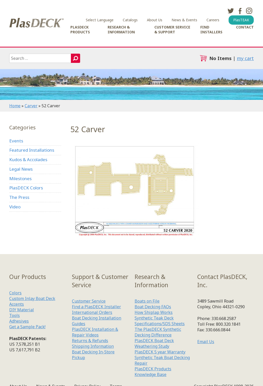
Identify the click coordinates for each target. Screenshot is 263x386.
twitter (230, 10)
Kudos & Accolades (28, 159)
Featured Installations (31, 150)
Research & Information (121, 29)
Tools (14, 315)
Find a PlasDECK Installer (96, 307)
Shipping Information (93, 346)
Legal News (21, 169)
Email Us (205, 341)
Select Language (100, 19)
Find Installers (211, 29)
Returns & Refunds (90, 340)
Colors (15, 293)
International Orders (92, 312)
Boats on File (147, 301)
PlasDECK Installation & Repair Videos (95, 332)
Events (16, 141)
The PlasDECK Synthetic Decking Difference (158, 332)
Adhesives (19, 321)
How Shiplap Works (154, 312)
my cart (245, 58)
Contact (245, 27)
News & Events (184, 19)
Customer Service (89, 301)
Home (15, 106)
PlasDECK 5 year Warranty (160, 352)
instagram (249, 10)
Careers (212, 19)
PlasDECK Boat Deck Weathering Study (154, 343)
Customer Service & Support (172, 29)
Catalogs (130, 19)
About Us (154, 19)
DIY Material (21, 310)
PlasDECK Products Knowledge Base (153, 371)
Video (15, 207)
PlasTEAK (241, 19)
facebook (240, 10)
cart (203, 58)
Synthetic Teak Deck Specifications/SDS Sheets (160, 320)
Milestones (20, 178)
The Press (19, 197)
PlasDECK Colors (26, 188)
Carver (31, 106)
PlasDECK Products (80, 29)
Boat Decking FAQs (153, 307)
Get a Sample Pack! (27, 327)
